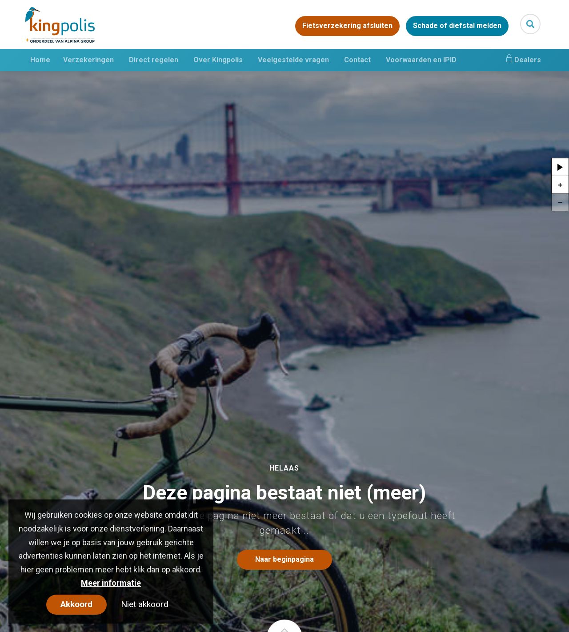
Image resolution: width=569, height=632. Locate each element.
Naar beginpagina (284, 559)
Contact (357, 60)
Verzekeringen (88, 60)
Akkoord (76, 604)
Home (40, 60)
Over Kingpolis (218, 60)
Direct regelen (153, 60)
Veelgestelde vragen (293, 60)
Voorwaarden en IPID (421, 60)
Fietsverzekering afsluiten (347, 26)
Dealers (523, 58)
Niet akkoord (144, 604)
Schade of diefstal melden (457, 26)
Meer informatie (111, 583)
